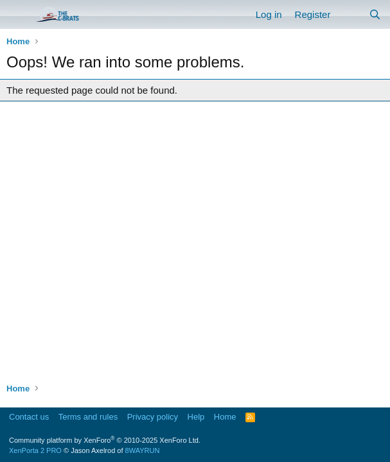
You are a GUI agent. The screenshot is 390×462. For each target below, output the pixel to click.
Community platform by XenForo (104, 440)
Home (225, 417)
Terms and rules (88, 417)
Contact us (29, 417)
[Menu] (18, 15)
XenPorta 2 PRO (35, 450)
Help (196, 417)
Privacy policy (152, 417)
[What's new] (349, 14)
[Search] (374, 14)
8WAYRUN (142, 450)
